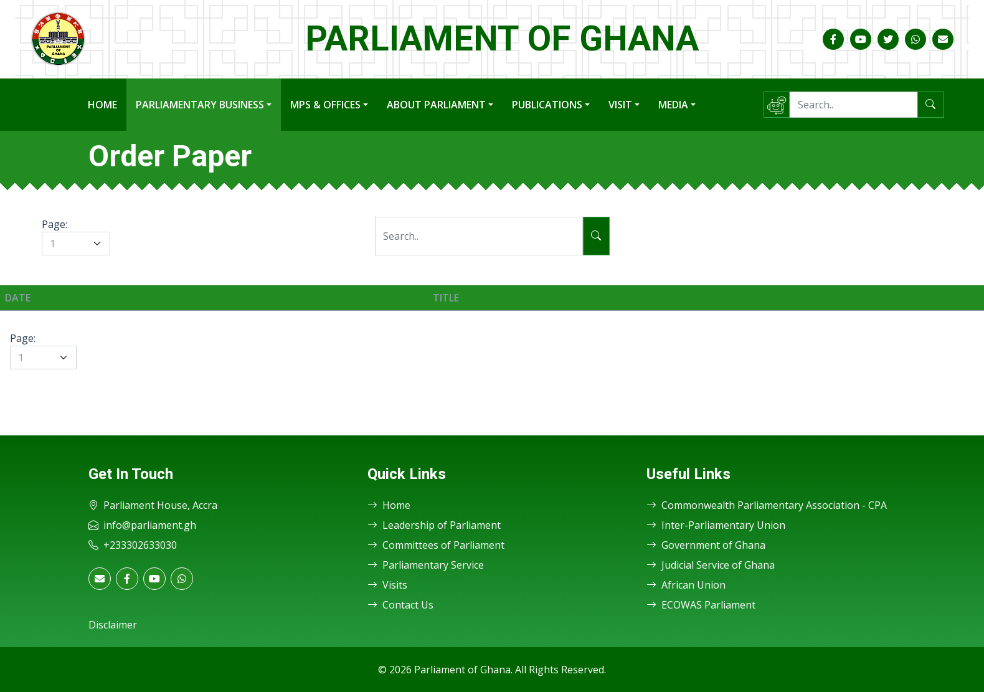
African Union (686, 585)
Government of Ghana (705, 545)
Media (673, 104)
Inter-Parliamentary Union (715, 525)
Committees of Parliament (435, 545)
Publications (547, 104)
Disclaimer (112, 625)
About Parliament (436, 104)
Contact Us (400, 605)
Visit (620, 104)
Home (102, 104)
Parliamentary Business (200, 104)
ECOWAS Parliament (700, 605)
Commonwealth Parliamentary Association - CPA (766, 505)
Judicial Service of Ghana (710, 565)
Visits (387, 585)
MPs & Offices (325, 104)
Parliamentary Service (425, 565)
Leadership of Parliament (434, 525)
